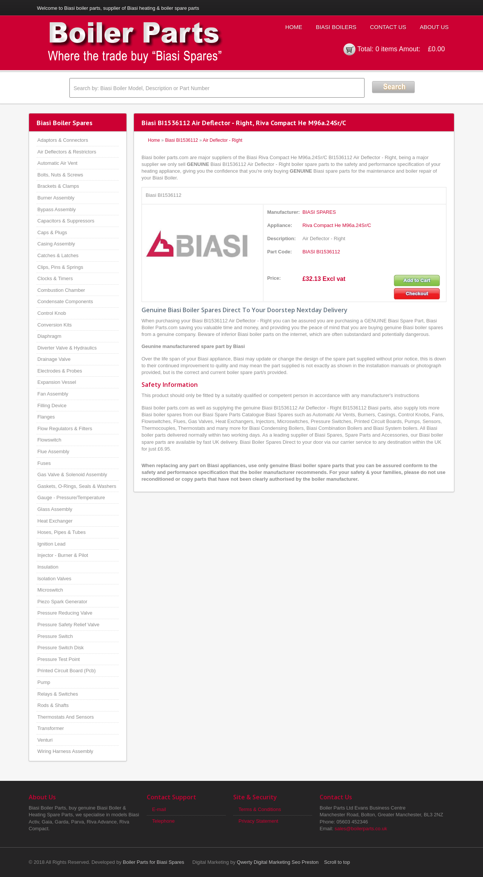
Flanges (46, 417)
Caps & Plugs (52, 232)
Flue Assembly (53, 451)
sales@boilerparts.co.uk (361, 828)
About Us (434, 27)
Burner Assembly (55, 198)
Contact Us (388, 27)
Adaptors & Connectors (62, 140)
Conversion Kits (54, 325)
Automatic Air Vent (57, 163)
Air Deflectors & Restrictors (66, 152)
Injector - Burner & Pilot (62, 555)
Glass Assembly (54, 509)
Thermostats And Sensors (65, 717)
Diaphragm (49, 336)
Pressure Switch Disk (60, 647)
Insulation (47, 567)
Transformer (50, 728)
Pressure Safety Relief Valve (68, 624)
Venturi (44, 740)
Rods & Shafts (53, 705)
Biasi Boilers (336, 27)
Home (293, 27)
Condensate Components (65, 301)
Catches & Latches (57, 255)
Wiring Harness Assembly (65, 751)
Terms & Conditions (259, 809)
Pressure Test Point (58, 659)
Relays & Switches (57, 694)
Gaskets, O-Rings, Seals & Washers (76, 486)
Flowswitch (49, 440)
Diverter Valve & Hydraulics (67, 348)
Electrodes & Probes (59, 371)
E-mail (159, 809)
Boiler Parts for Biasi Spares (154, 862)
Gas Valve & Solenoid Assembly (72, 474)
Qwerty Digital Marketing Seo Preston (278, 862)
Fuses (44, 463)
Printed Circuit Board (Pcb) (66, 670)
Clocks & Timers (55, 278)
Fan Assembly (52, 394)
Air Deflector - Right (222, 140)
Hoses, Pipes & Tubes (61, 532)
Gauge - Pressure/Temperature (71, 497)
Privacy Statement (258, 821)
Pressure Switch (55, 636)
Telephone (163, 821)
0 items (386, 49)
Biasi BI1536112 (181, 140)
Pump (43, 682)
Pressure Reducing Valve (64, 613)
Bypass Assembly (56, 209)
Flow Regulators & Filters (64, 428)
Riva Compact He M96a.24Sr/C (336, 225)
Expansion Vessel (56, 382)
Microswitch (50, 590)
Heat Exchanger (54, 521)
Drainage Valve (54, 359)
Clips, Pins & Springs (60, 267)
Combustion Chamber (61, 290)
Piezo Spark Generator (62, 601)
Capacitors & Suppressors (65, 221)
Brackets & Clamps (58, 186)
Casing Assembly (56, 244)
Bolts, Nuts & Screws (60, 175)
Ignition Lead (51, 544)
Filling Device (51, 405)
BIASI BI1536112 (321, 252)
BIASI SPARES (319, 212)
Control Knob (51, 313)
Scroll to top (337, 862)
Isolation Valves (54, 578)
